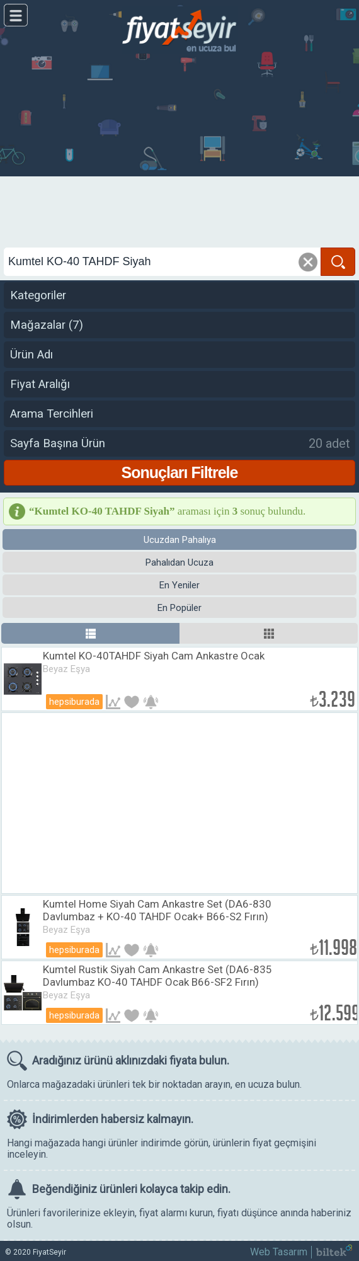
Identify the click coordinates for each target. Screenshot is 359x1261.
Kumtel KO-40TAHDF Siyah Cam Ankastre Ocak (154, 655)
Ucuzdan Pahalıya (180, 539)
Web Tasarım (278, 1252)
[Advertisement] (179, 151)
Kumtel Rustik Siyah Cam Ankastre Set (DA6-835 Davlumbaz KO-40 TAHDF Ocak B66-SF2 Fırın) (157, 975)
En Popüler (179, 607)
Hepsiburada (74, 701)
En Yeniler (179, 585)
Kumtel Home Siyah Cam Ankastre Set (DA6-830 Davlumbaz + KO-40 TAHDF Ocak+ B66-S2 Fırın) (157, 910)
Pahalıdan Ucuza (179, 562)
